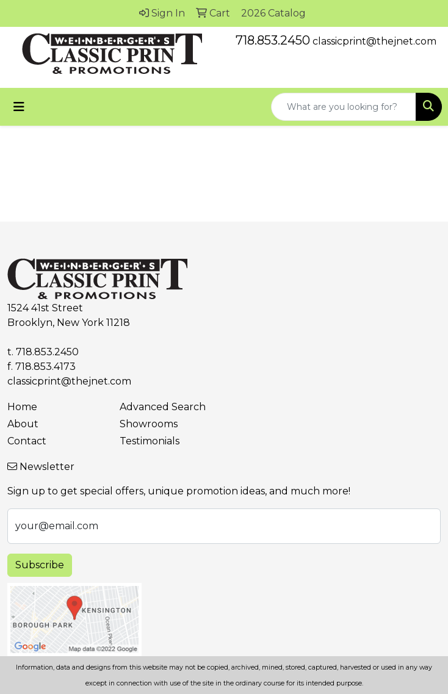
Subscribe (39, 565)
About (22, 424)
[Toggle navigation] (19, 106)
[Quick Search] (343, 107)
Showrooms (149, 424)
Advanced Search (163, 407)
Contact (26, 441)
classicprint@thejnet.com (374, 41)
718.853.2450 (273, 40)
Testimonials (149, 441)
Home (22, 407)
